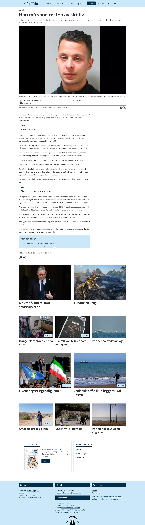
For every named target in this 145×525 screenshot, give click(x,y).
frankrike (31, 253)
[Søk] (108, 3)
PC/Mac (62, 452)
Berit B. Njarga (33, 491)
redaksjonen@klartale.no (71, 493)
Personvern (96, 493)
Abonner (91, 3)
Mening (64, 3)
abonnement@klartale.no (70, 508)
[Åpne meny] (115, 3)
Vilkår (94, 491)
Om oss (22, 493)
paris (40, 253)
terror (23, 253)
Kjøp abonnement (62, 503)
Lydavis (78, 449)
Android (50, 454)
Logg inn (101, 3)
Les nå (45, 461)
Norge (48, 3)
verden (47, 253)
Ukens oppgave (76, 3)
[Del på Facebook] (121, 107)
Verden (56, 3)
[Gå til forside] (31, 4)
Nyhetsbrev (80, 457)
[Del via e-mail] (124, 107)
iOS (42, 454)
